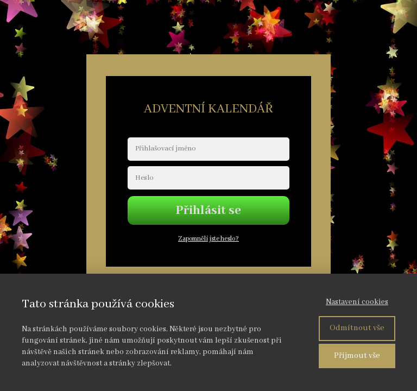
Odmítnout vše (357, 328)
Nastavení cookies (357, 302)
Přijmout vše (357, 356)
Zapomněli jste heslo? (208, 239)
